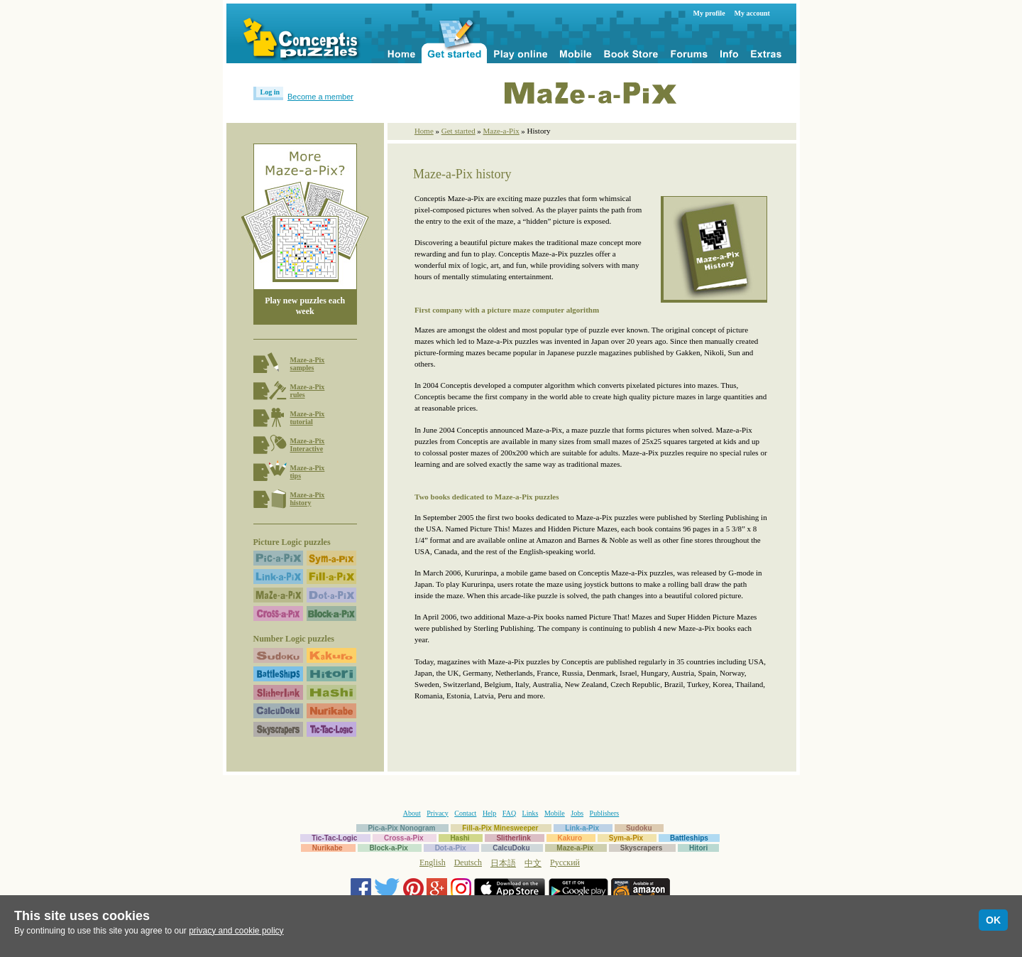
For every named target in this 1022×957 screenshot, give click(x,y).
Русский (565, 862)
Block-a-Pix (388, 848)
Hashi (459, 838)
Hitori (698, 848)
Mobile (554, 813)
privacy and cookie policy (236, 931)
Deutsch (468, 862)
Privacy (438, 813)
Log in (270, 92)
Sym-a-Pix (626, 838)
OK (993, 920)
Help (489, 813)
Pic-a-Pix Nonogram (401, 828)
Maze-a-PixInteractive (307, 445)
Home (424, 130)
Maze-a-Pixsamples (307, 364)
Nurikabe (327, 848)
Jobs (577, 813)
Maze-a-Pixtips (307, 472)
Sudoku (639, 828)
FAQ (509, 813)
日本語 (503, 863)
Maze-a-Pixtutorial (307, 418)
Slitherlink (513, 838)
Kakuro (570, 838)
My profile (709, 13)
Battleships (689, 838)
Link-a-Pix (582, 828)
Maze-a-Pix (501, 130)
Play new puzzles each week (305, 306)
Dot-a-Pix (450, 848)
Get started (458, 130)
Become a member (320, 96)
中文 (533, 863)
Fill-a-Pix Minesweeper (500, 828)
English (432, 862)
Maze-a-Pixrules (307, 391)
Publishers (605, 813)
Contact (465, 813)
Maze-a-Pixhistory (307, 499)
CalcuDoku (511, 848)
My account (752, 13)
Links (530, 813)
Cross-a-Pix (404, 838)
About (412, 813)
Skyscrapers (641, 848)
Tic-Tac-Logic (334, 838)
